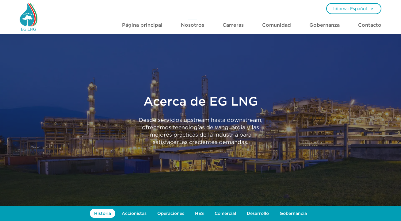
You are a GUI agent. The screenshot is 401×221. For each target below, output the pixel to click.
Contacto (369, 25)
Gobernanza (324, 25)
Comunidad (276, 25)
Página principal (142, 25)
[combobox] (353, 8)
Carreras (233, 25)
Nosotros (192, 25)
